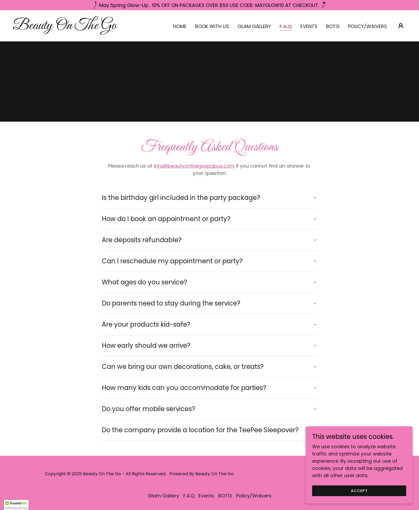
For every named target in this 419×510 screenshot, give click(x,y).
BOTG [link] (333, 26)
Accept (359, 490)
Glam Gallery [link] (254, 26)
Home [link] (180, 26)
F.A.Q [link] (286, 26)
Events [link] (308, 26)
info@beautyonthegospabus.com (194, 166)
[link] (68, 27)
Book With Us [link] (212, 26)
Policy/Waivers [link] (367, 26)
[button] (400, 25)
